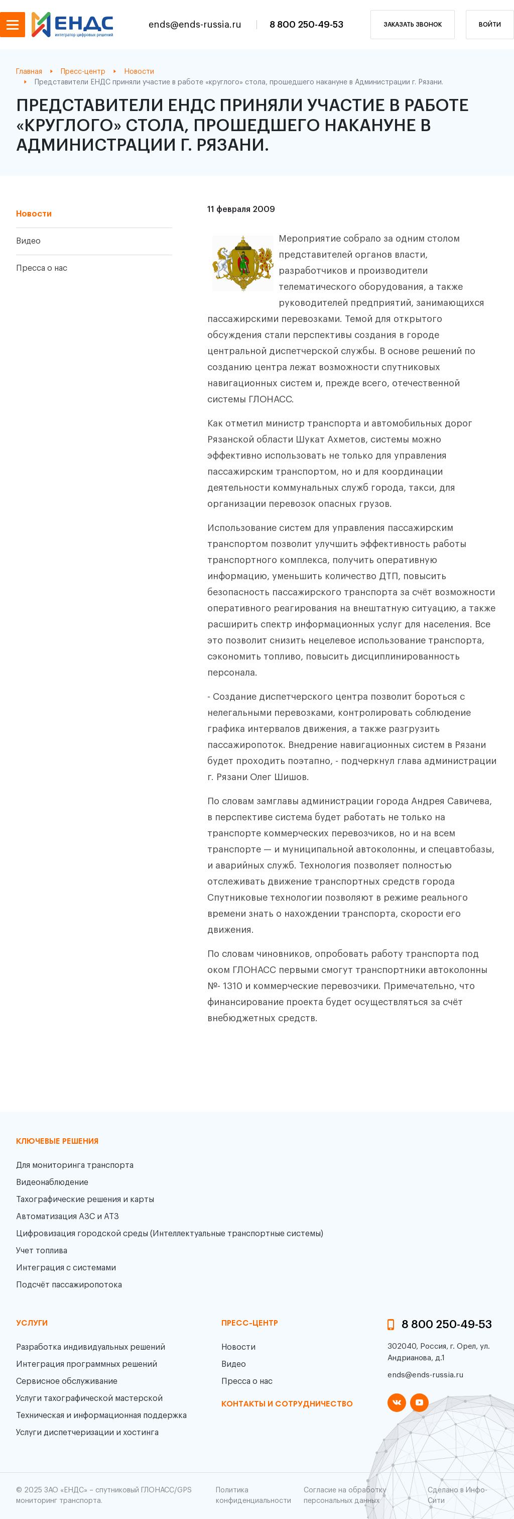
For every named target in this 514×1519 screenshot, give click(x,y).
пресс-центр (249, 1324)
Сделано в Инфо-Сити (457, 1495)
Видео (28, 241)
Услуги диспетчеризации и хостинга (87, 1433)
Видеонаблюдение (52, 1182)
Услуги (32, 1324)
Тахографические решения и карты (85, 1200)
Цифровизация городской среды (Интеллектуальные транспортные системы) (169, 1234)
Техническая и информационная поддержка (101, 1416)
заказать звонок (412, 25)
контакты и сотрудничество (287, 1404)
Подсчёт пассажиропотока (69, 1285)
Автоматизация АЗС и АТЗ (67, 1217)
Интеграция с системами (66, 1268)
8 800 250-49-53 (306, 24)
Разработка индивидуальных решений (90, 1347)
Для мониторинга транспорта (75, 1165)
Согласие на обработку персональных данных (345, 1495)
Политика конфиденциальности (253, 1495)
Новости (34, 214)
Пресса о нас (41, 268)
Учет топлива (41, 1251)
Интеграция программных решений (86, 1364)
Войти (490, 25)
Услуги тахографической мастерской (89, 1398)
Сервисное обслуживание (66, 1381)
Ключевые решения (57, 1142)
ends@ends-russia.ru (196, 24)
